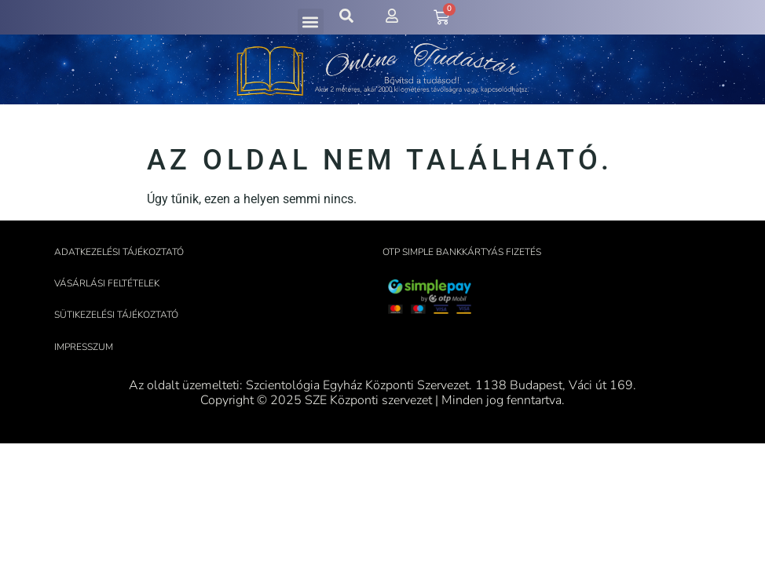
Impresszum (83, 347)
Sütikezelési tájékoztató (116, 314)
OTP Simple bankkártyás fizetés (461, 252)
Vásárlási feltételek (106, 283)
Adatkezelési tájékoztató (119, 252)
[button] (311, 22)
